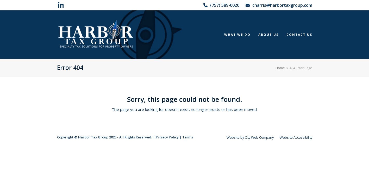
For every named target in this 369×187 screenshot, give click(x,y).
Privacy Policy (167, 137)
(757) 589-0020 (224, 5)
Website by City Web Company (250, 137)
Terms (187, 137)
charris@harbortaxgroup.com (282, 5)
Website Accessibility (296, 137)
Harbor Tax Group (93, 137)
